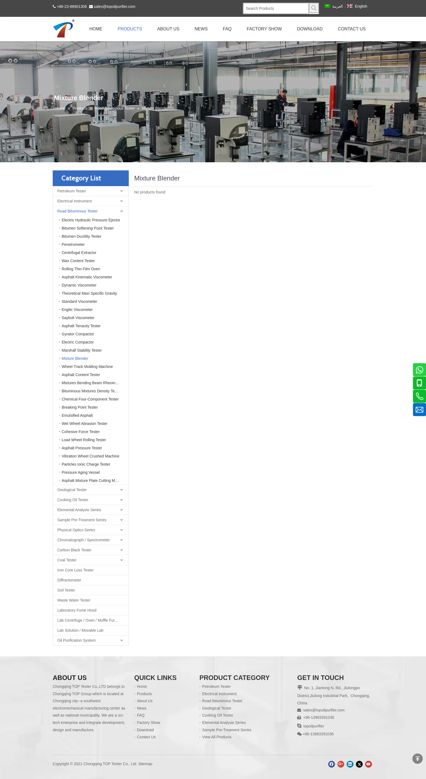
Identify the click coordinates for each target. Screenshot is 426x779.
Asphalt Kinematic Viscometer (87, 277)
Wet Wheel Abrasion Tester (84, 423)
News (141, 708)
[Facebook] (331, 764)
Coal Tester (67, 560)
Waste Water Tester (73, 600)
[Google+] (340, 764)
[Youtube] (368, 764)
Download (145, 730)
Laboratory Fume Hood (76, 610)
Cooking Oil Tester (72, 500)
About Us (145, 701)
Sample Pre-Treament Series (81, 520)
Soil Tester (66, 590)
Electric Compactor (78, 342)
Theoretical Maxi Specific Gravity (89, 293)
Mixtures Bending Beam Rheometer (92, 383)
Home (142, 686)
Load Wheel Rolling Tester (84, 440)
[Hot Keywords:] (314, 8)
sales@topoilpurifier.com (115, 6)
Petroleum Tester (71, 191)
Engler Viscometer (77, 309)
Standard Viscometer (79, 301)
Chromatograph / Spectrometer (83, 540)
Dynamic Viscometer (79, 285)
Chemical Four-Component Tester (90, 399)
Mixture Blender (75, 358)
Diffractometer (69, 580)
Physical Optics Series (76, 530)
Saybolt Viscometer (78, 318)
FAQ (141, 715)
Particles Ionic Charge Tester (86, 464)
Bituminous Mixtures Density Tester (91, 391)
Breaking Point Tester (80, 407)
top (417, 758)
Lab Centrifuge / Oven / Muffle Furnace (90, 620)
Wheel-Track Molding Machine (87, 366)
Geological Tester (72, 490)
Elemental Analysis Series (79, 510)
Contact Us (146, 737)
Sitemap (145, 764)
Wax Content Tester (78, 261)
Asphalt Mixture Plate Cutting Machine (94, 480)
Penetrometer (73, 244)
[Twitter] (359, 764)
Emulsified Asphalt (77, 415)
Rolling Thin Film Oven (81, 269)
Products (144, 694)
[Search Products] (276, 8)
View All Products (216, 737)
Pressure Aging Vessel (81, 472)
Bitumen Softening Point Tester (88, 228)
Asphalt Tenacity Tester (81, 326)
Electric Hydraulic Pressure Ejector (91, 220)
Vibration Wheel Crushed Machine (90, 456)
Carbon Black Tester (74, 550)
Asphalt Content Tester (81, 375)
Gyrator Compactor (78, 334)
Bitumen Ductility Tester (81, 236)
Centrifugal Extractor (79, 252)
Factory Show (148, 722)
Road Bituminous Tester (77, 211)
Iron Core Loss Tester (75, 570)
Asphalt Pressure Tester (82, 448)
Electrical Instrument (74, 201)
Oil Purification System (76, 640)
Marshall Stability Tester (82, 350)
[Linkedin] (350, 764)
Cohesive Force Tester (81, 432)
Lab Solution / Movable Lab (80, 630)
